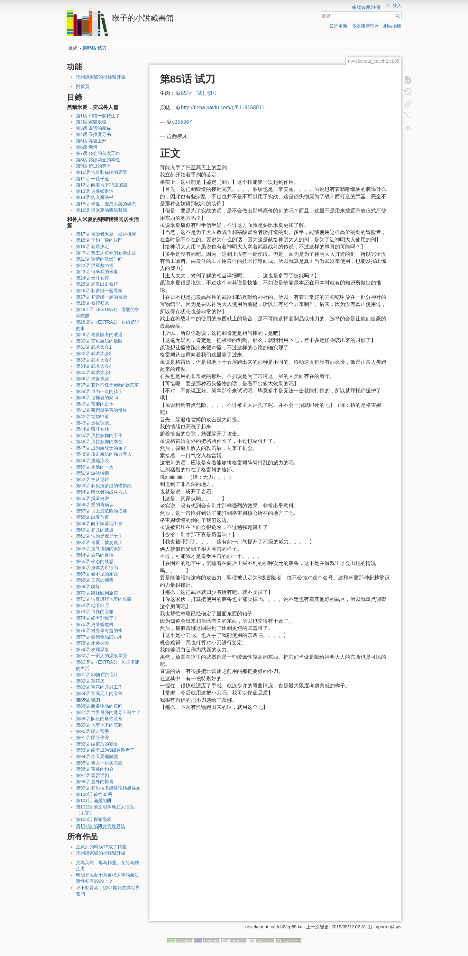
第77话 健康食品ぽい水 (99, 636)
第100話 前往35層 (94, 794)
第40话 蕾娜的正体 (95, 404)
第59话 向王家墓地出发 (99, 523)
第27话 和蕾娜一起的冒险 (101, 296)
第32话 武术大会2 (94, 353)
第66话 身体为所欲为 (97, 567)
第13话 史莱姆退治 (95, 191)
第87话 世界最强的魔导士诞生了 (108, 712)
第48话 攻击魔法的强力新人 (104, 454)
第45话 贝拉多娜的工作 (99, 435)
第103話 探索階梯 (94, 819)
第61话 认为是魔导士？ (99, 536)
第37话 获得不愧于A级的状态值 (107, 385)
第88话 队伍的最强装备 (99, 718)
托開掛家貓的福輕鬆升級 (100, 76)
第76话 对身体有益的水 (99, 630)
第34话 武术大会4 (94, 366)
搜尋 (398, 15)
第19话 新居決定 (92, 246)
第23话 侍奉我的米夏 (97, 271)
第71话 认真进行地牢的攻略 (104, 599)
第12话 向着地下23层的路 (102, 184)
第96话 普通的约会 (95, 769)
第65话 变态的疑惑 (95, 561)
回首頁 (82, 86)
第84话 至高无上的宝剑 (99, 693)
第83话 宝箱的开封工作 (99, 687)
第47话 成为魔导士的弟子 (101, 448)
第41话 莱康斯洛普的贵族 (101, 410)
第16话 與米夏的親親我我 (101, 210)
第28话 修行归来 (92, 303)
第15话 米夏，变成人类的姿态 (106, 203)
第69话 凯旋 (88, 586)
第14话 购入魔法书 (95, 197)
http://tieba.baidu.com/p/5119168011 (223, 107)
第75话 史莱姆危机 (95, 624)
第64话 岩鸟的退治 (95, 555)
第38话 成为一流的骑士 (99, 391)
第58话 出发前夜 (92, 517)
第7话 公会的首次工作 (98, 153)
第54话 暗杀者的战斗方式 (101, 492)
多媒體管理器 (365, 26)
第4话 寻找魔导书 (93, 134)
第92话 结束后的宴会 (97, 743)
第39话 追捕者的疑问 (97, 397)
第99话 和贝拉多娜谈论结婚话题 (108, 788)
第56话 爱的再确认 (95, 504)
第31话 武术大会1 (94, 347)
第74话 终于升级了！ (97, 618)
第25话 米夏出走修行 (97, 284)
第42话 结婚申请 (92, 416)
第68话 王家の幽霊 (95, 580)
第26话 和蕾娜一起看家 (99, 290)
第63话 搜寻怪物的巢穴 (99, 548)
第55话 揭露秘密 (92, 498)
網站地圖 (392, 26)
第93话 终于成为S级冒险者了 (105, 750)
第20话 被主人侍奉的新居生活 (106, 252)
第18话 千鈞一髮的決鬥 (99, 240)
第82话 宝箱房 (90, 680)
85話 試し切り (199, 93)
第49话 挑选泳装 (92, 460)
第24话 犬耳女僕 (92, 278)
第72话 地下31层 (93, 605)
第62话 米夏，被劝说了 (99, 542)
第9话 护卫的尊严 (93, 165)
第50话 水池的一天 (95, 466)
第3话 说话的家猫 (93, 128)
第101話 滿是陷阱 (94, 800)
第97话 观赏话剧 (92, 775)
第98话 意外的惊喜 (95, 781)
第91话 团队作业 (92, 737)
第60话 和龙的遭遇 (95, 529)
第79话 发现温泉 (92, 649)
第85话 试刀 (94, 47)
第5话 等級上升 (91, 140)
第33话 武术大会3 (94, 359)
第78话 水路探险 (92, 643)
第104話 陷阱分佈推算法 (100, 825)
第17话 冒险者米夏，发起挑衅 (106, 234)
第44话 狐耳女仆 (92, 429)
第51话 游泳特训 (92, 473)
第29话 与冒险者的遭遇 (99, 334)
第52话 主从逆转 (92, 479)
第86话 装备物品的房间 (99, 706)
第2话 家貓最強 (91, 121)
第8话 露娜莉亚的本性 (98, 159)
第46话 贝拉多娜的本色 (99, 441)
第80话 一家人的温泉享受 (101, 655)
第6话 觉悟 (87, 147)
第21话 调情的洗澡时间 (99, 259)
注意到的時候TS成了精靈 (101, 846)
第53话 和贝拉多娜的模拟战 (104, 485)
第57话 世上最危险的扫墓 (101, 511)
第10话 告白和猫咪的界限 (101, 172)
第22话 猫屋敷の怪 (95, 265)
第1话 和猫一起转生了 (98, 115)
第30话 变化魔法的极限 (99, 341)
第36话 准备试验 (92, 378)
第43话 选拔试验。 (95, 422)
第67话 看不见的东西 (97, 573)
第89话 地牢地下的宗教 (99, 725)
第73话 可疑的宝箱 (95, 611)
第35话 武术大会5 (94, 372)
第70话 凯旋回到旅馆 (97, 592)
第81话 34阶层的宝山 (97, 674)
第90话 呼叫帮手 (92, 731)
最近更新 (338, 26)
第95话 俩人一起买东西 (99, 762)
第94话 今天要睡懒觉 (97, 756)
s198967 (182, 122)
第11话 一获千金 (92, 178)
